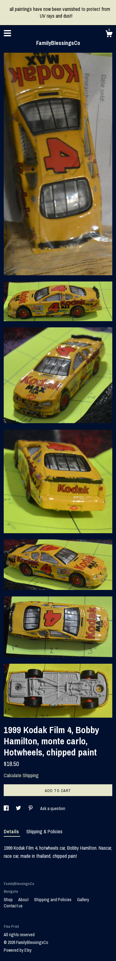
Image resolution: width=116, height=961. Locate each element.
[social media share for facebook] (7, 808)
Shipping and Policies (53, 899)
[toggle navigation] (7, 33)
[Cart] (108, 34)
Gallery (83, 899)
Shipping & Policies (44, 831)
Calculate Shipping (21, 775)
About (23, 899)
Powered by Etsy (18, 950)
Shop (9, 899)
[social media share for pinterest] (31, 808)
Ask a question (52, 808)
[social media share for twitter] (19, 808)
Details (12, 831)
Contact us (13, 906)
